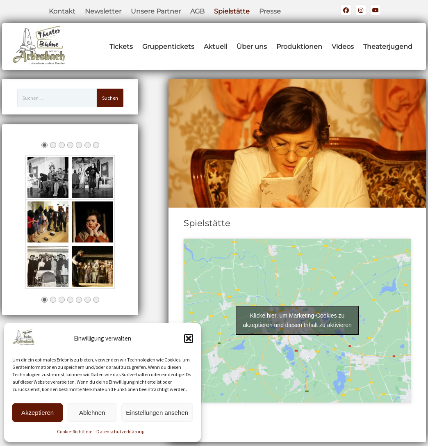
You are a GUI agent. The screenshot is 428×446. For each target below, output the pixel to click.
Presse (270, 11)
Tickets (121, 46)
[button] (188, 338)
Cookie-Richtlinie (74, 431)
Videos (343, 46)
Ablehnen (92, 412)
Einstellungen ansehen (157, 412)
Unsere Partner (156, 11)
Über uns (252, 46)
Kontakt (62, 11)
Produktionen (299, 46)
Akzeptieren (37, 412)
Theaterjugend (387, 46)
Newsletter (103, 11)
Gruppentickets (168, 46)
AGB (197, 11)
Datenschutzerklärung (120, 431)
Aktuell (215, 46)
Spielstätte (232, 11)
